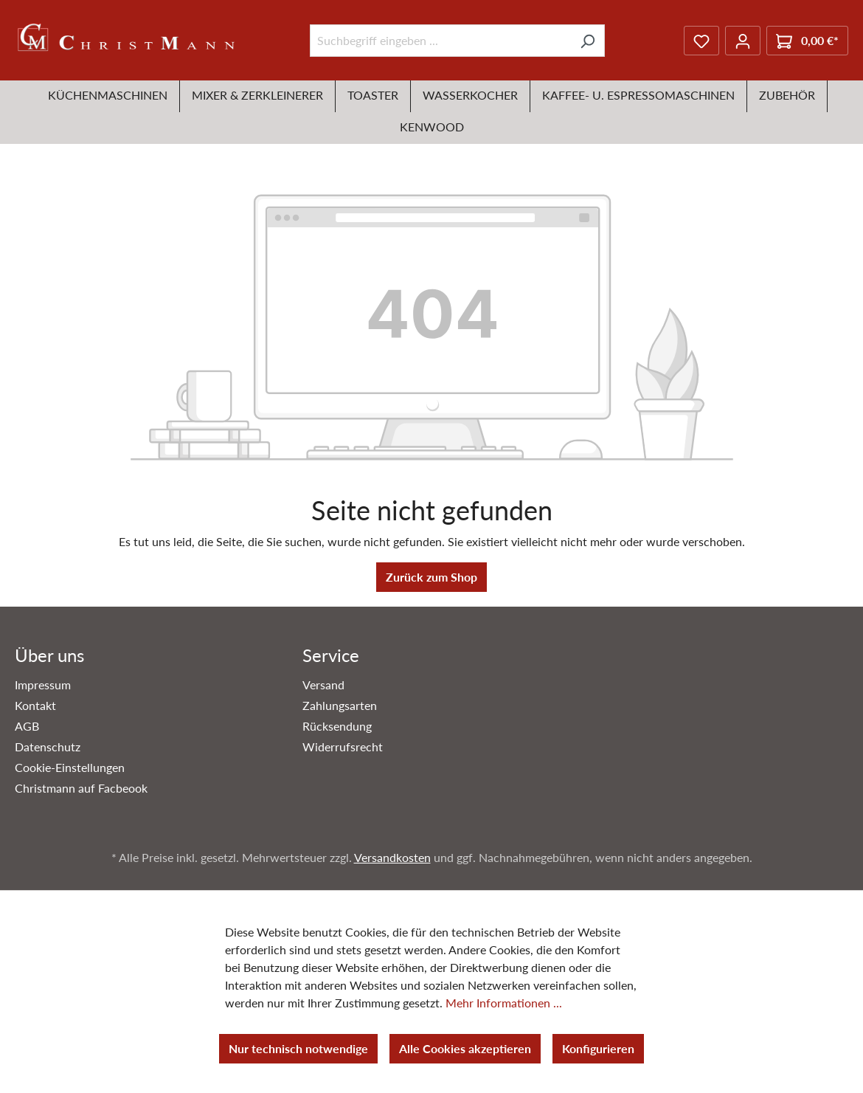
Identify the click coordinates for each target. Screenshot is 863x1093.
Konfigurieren (598, 1048)
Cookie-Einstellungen (70, 767)
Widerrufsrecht (342, 746)
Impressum (43, 684)
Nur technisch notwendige (298, 1048)
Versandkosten (392, 857)
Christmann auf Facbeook (81, 788)
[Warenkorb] (807, 40)
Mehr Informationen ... (504, 1003)
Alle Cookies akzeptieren (465, 1048)
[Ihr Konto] (742, 40)
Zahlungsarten (339, 705)
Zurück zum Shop (431, 577)
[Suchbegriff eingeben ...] (440, 40)
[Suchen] (587, 40)
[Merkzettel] (701, 40)
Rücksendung (337, 726)
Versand (323, 684)
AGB (27, 726)
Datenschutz (47, 746)
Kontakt (35, 705)
